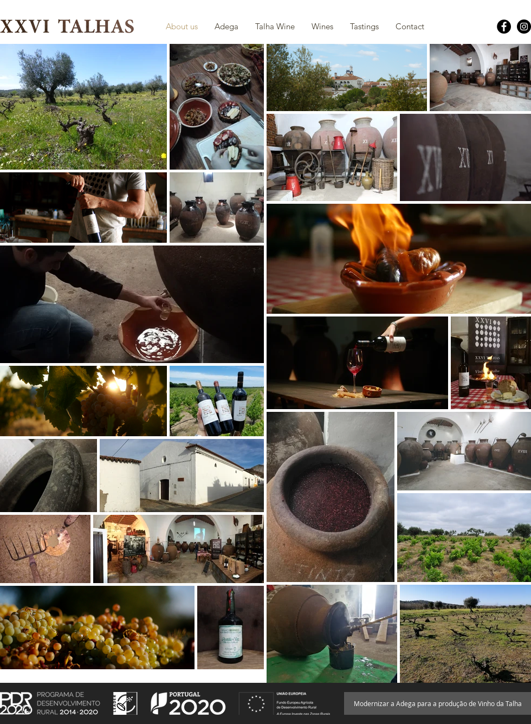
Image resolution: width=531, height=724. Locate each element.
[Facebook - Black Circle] (504, 27)
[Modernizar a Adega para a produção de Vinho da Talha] (437, 703)
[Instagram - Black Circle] (524, 27)
